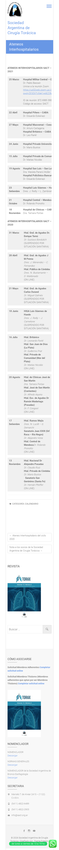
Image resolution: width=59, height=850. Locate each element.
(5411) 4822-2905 (20, 809)
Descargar (13, 755)
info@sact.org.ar (19, 815)
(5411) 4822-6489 (20, 803)
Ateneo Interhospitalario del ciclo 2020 (27, 537)
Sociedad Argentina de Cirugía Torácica (22, 27)
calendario (31, 504)
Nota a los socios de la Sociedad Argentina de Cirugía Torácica (26, 549)
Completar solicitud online (31, 683)
